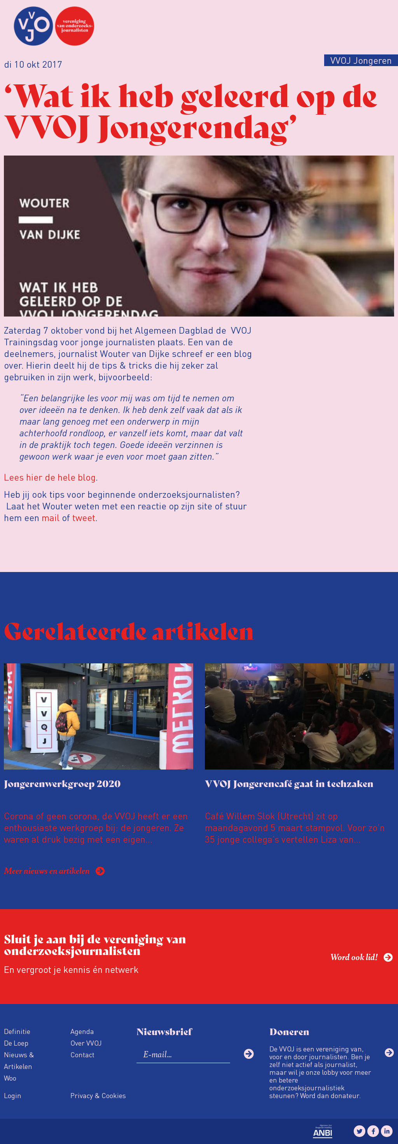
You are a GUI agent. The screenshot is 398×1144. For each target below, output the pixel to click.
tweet (83, 517)
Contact (82, 1054)
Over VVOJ (86, 1042)
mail (50, 517)
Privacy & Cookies (98, 1095)
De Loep (16, 1042)
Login (12, 1095)
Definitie (17, 1031)
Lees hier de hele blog (50, 477)
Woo (10, 1077)
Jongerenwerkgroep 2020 (62, 783)
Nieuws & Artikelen (19, 1060)
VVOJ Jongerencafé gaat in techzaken (289, 783)
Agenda (82, 1031)
